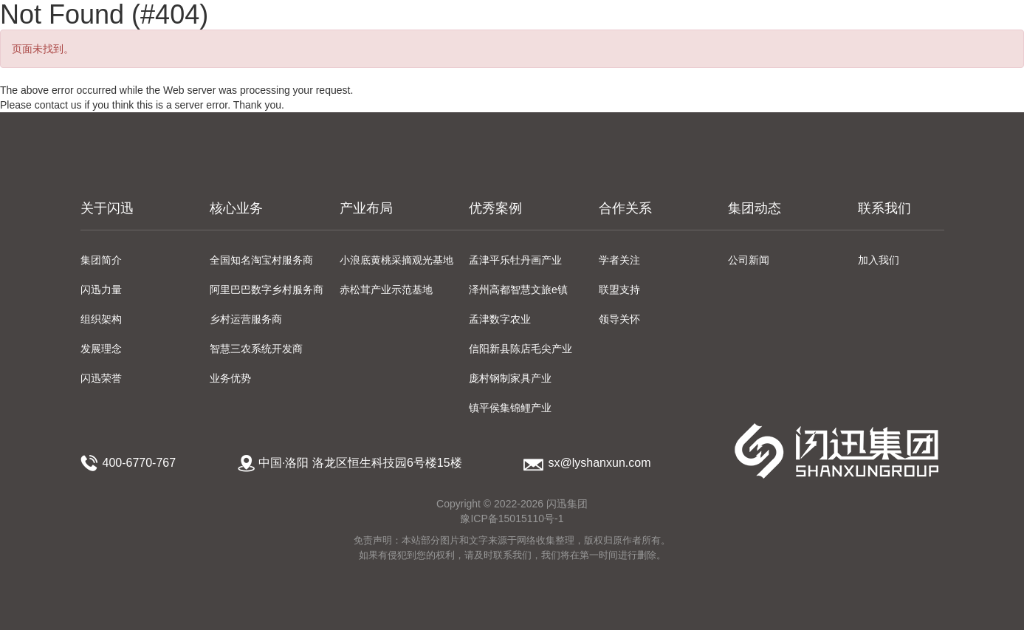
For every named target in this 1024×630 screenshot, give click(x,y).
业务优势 (230, 378)
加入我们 (878, 260)
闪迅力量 (101, 289)
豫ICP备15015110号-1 (511, 518)
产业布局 (366, 208)
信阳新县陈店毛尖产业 (520, 349)
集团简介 (101, 260)
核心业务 (236, 208)
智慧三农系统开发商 (256, 349)
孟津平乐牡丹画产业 (515, 260)
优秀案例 (495, 208)
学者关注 (619, 260)
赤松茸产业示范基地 (386, 289)
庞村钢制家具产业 (510, 378)
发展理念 (101, 349)
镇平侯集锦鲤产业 (510, 408)
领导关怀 (619, 319)
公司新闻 (748, 260)
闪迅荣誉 (101, 378)
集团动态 (754, 208)
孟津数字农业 (500, 319)
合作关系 (625, 208)
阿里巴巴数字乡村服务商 (266, 289)
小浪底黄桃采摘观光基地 (396, 260)
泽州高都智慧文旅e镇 (518, 289)
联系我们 (884, 208)
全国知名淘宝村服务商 (261, 260)
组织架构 (101, 319)
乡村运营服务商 (246, 319)
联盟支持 (619, 289)
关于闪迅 (107, 208)
